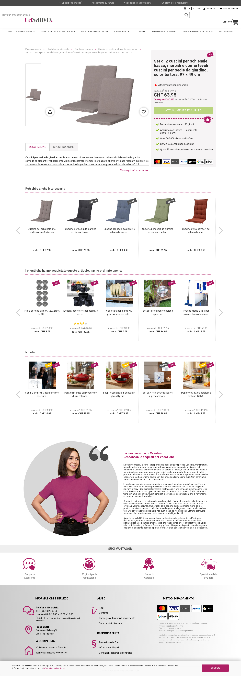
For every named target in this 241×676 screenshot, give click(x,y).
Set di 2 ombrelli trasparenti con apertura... (42, 394)
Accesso (209, 8)
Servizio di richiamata (110, 623)
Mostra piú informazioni (134, 170)
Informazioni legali (109, 647)
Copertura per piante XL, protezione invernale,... (119, 312)
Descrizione (37, 147)
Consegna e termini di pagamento (117, 618)
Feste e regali (226, 35)
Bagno (142, 35)
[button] (18, 231)
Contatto (103, 612)
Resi (101, 607)
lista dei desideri (229, 8)
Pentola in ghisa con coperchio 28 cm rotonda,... (80, 394)
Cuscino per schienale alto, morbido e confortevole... (42, 231)
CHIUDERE (215, 668)
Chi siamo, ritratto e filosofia (51, 647)
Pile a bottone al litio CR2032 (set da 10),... (42, 312)
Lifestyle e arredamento (21, 35)
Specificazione (63, 147)
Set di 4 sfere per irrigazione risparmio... (158, 312)
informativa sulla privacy (53, 668)
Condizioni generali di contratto (115, 652)
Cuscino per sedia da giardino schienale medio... (157, 231)
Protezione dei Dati (109, 642)
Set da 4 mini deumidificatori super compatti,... (158, 394)
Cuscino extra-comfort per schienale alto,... (196, 231)
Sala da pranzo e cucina (95, 35)
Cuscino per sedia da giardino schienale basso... (80, 231)
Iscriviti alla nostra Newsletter (51, 652)
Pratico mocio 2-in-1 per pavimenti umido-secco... (196, 312)
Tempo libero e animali (164, 35)
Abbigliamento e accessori (198, 35)
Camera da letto (123, 35)
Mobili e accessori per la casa (58, 35)
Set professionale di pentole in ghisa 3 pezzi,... (119, 394)
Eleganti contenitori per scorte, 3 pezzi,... (80, 312)
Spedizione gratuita (72, 3)
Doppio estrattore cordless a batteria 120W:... (196, 394)
